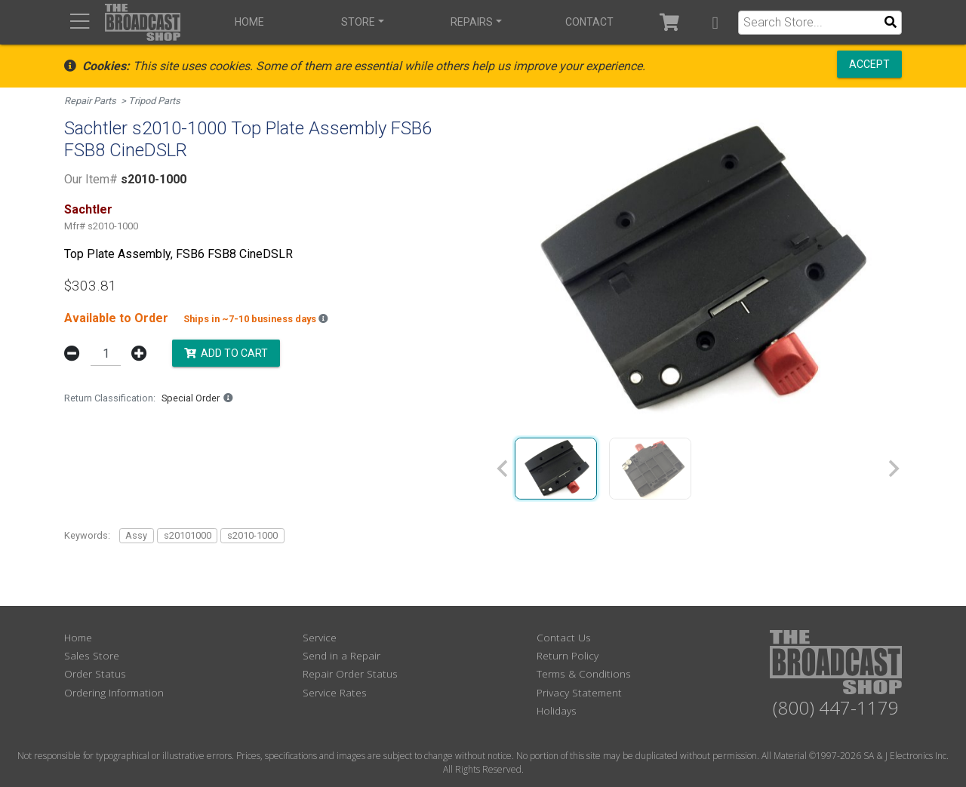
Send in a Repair (341, 655)
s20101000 (187, 535)
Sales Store (91, 655)
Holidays (557, 710)
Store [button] (358, 22)
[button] (715, 22)
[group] (555, 468)
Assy (136, 535)
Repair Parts (90, 100)
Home (249, 22)
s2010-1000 (252, 535)
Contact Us (564, 637)
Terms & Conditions (584, 673)
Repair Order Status (350, 673)
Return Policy (567, 655)
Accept (869, 64)
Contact (589, 22)
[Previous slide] (503, 469)
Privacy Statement (579, 692)
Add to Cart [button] (226, 352)
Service (320, 637)
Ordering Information (114, 692)
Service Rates (335, 692)
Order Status (95, 673)
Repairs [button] (472, 22)
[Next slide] (893, 469)
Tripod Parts (154, 100)
